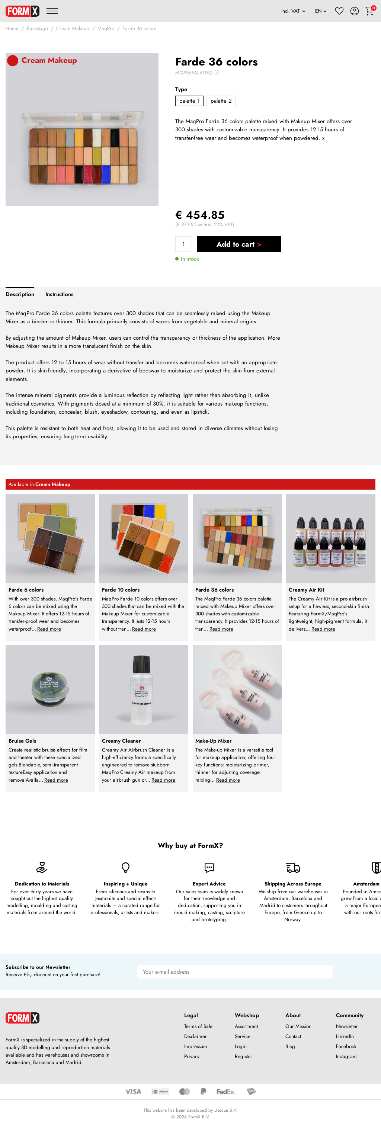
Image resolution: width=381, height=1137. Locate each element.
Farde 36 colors (139, 28)
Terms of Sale (198, 1026)
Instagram (346, 1056)
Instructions (59, 294)
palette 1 (189, 101)
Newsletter (347, 1026)
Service (242, 1036)
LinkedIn (345, 1036)
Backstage (37, 28)
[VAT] (293, 11)
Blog (290, 1046)
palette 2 (221, 101)
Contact (293, 1036)
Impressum (195, 1046)
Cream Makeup (72, 28)
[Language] (321, 11)
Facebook (346, 1046)
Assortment (246, 1026)
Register (243, 1056)
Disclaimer (195, 1036)
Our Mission (298, 1026)
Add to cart (235, 244)
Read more (49, 628)
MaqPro (105, 28)
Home (12, 28)
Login (241, 1046)
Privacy (191, 1056)
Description (20, 294)
